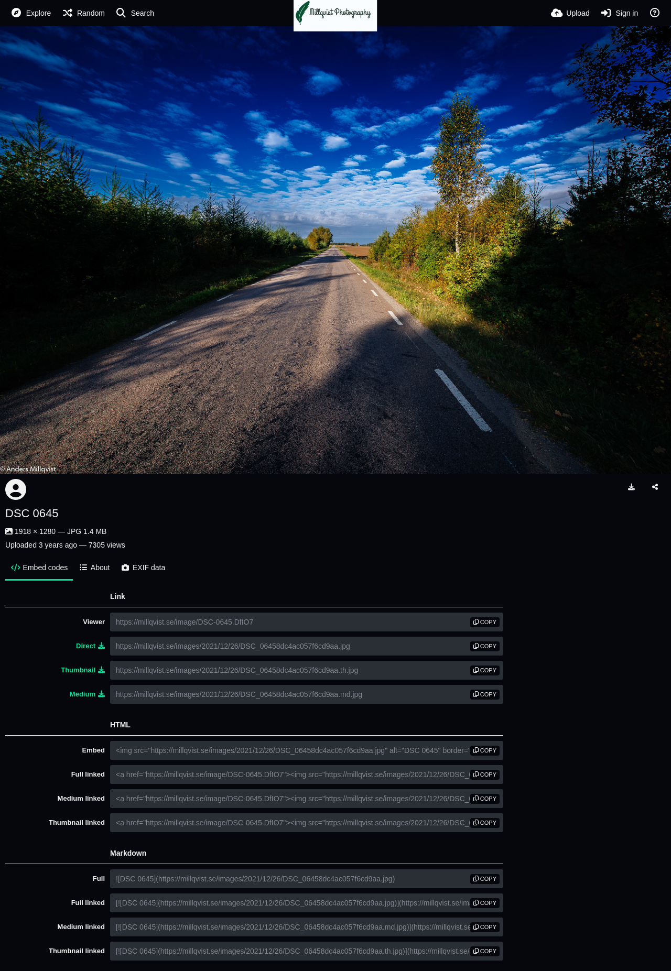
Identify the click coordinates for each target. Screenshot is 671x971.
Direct (90, 646)
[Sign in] (619, 13)
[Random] (83, 13)
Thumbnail (83, 670)
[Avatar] (15, 489)
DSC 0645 (32, 513)
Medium (87, 694)
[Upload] (570, 13)
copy (484, 622)
